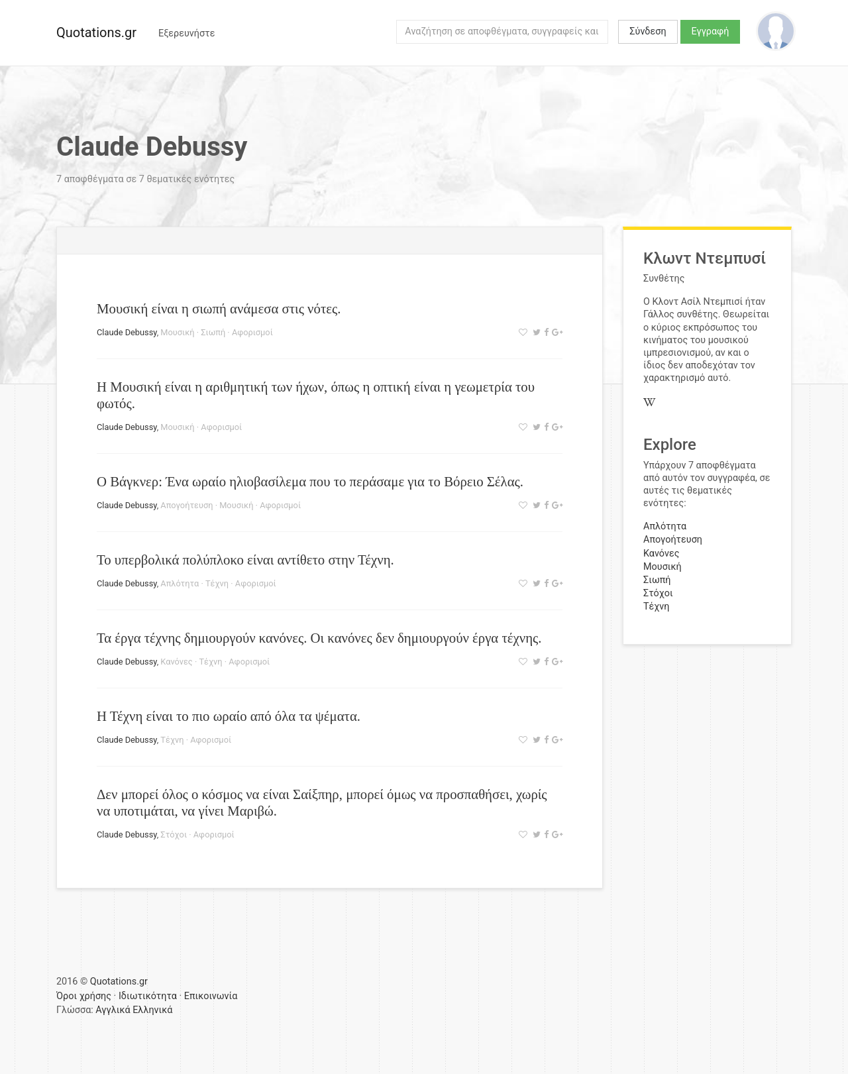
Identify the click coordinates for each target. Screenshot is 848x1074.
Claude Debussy (127, 332)
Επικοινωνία (211, 996)
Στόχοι (173, 834)
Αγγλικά (112, 1010)
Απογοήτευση (186, 505)
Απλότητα (179, 583)
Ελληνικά (152, 1010)
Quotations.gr (96, 32)
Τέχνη (217, 583)
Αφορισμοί (252, 332)
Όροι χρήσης (83, 996)
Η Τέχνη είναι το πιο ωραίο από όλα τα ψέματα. (228, 716)
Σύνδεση (647, 31)
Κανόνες (176, 662)
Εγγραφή (710, 31)
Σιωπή (213, 332)
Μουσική (177, 332)
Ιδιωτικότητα (148, 996)
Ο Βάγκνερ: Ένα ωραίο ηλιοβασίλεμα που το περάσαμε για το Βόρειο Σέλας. (310, 481)
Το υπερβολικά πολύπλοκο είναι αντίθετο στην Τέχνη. (245, 559)
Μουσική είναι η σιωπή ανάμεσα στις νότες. (219, 308)
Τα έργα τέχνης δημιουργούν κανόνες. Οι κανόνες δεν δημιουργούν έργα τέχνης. (319, 637)
